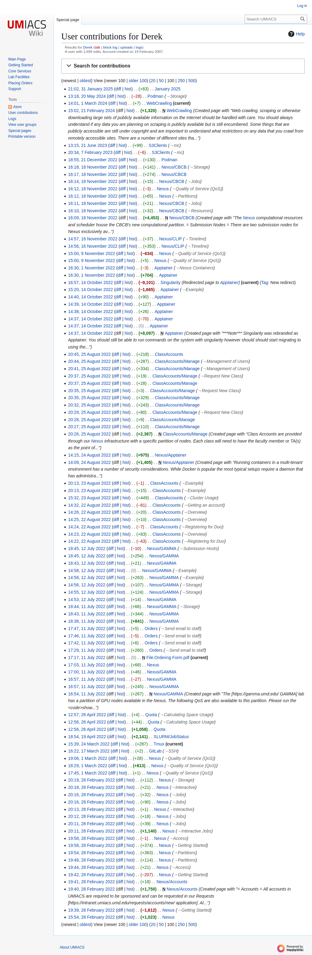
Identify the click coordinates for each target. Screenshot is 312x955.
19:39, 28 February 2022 (91, 910)
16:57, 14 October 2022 (90, 282)
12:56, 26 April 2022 (87, 722)
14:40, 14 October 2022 (90, 296)
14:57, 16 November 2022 (92, 238)
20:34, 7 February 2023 (90, 152)
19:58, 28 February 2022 (91, 838)
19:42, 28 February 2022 (91, 874)
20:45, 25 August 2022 (89, 354)
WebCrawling (159, 103)
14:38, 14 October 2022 (90, 311)
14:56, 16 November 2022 (92, 246)
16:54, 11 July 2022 (86, 693)
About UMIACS (72, 947)
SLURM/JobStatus (171, 736)
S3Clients (158, 145)
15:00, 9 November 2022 (91, 253)
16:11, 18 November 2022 (92, 203)
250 (181, 80)
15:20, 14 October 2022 (90, 289)
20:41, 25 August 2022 (89, 368)
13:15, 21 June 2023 (87, 145)
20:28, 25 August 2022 (89, 419)
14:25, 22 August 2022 (89, 519)
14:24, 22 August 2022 (89, 526)
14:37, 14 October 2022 (90, 318)
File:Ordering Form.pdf (168, 657)
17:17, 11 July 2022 (86, 657)
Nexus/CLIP (170, 238)
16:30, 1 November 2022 (91, 267)
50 (161, 80)
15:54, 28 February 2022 (91, 917)
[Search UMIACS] (276, 19)
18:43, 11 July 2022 (86, 613)
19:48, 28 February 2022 (91, 860)
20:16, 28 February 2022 (91, 794)
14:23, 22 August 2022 (89, 534)
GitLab (155, 751)
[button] (183, 66)
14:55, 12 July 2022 (86, 592)
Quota (151, 714)
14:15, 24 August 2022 (89, 455)
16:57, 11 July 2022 (86, 679)
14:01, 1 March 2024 (87, 103)
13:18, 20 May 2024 (87, 96)
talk (97, 47)
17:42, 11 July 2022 (86, 642)
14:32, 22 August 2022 (89, 505)
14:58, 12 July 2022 (86, 570)
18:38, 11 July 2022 (86, 621)
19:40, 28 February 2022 (91, 889)
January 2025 (167, 88)
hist (128, 88)
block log (110, 47)
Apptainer (163, 267)
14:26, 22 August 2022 (89, 512)
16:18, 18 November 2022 (92, 167)
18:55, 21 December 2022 (92, 159)
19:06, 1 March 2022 (87, 758)
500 (191, 80)
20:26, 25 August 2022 (89, 434)
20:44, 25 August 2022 (89, 361)
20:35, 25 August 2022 (89, 390)
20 (153, 80)
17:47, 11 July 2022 (86, 628)
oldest (85, 80)
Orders (151, 628)
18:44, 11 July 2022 (86, 606)
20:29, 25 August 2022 (89, 412)
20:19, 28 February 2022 (91, 780)
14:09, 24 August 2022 (89, 462)
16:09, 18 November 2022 (92, 217)
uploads (126, 47)
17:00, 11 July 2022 (86, 671)
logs (139, 47)
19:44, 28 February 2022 (91, 867)
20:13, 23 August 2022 (89, 483)
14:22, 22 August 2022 (89, 541)
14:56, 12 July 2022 (86, 584)
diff (118, 88)
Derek (87, 47)
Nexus (163, 188)
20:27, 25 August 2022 (89, 426)
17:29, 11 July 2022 (86, 650)
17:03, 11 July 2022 (86, 664)
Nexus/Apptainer (170, 455)
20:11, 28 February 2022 (91, 823)
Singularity (170, 282)
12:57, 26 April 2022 (87, 714)
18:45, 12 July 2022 (86, 548)
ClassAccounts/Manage (177, 361)
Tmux (159, 744)
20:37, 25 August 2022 (89, 376)
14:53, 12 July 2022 (86, 599)
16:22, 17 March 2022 (88, 751)
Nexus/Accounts (172, 881)
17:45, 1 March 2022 (87, 773)
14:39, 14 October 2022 (90, 304)
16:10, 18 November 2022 (92, 210)
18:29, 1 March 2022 (87, 765)
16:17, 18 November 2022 (92, 174)
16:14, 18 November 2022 (92, 181)
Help (296, 34)
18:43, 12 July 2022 (86, 563)
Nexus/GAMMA (161, 548)
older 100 (138, 80)
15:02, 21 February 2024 (91, 110)
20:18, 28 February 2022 (91, 787)
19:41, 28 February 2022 (91, 881)
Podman (155, 96)
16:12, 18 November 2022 (92, 188)
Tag (264, 282)
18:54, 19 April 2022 (87, 736)
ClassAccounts (169, 354)
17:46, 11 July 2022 (86, 635)
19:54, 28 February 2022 (91, 852)
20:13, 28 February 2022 (91, 809)
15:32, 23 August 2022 (89, 497)
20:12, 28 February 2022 (91, 816)
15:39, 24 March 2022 (88, 744)
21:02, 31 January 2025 (90, 88)
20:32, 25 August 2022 (89, 405)
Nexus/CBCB (173, 167)
